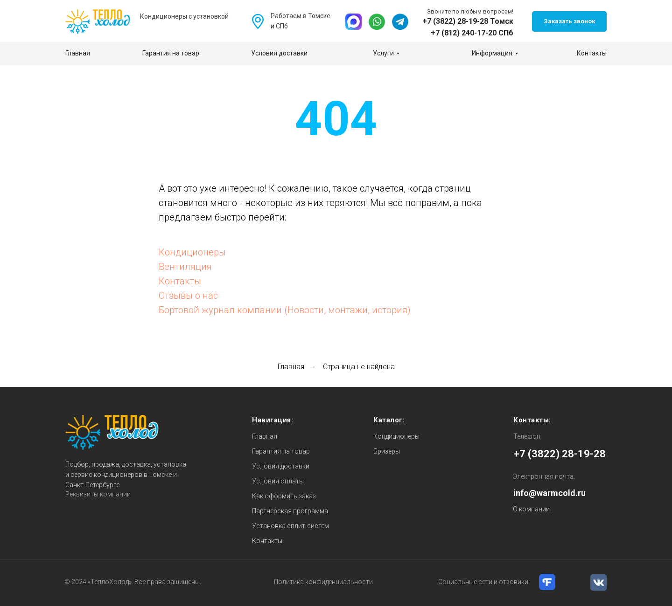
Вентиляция (185, 266)
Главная (291, 366)
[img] (353, 22)
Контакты (180, 281)
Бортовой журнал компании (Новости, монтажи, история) (285, 310)
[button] (569, 21)
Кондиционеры (192, 252)
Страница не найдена (359, 366)
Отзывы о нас (188, 295)
